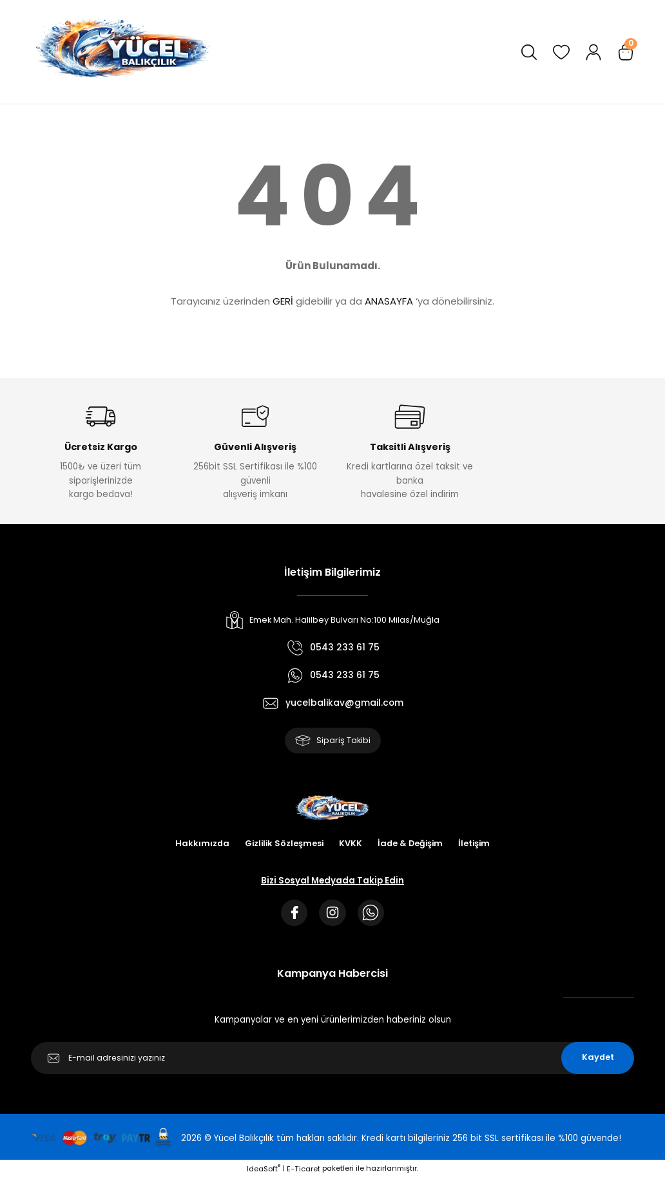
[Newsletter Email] (332, 1061)
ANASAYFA (389, 301)
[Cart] (625, 52)
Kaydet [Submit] (597, 1061)
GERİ (283, 301)
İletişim (477, 845)
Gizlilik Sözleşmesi (282, 845)
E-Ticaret (303, 1172)
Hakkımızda (198, 845)
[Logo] (121, 52)
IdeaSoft (263, 1172)
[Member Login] (593, 52)
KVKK (350, 845)
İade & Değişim (411, 845)
